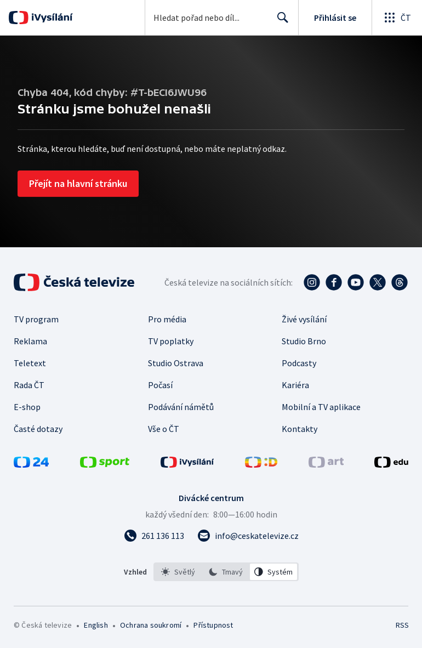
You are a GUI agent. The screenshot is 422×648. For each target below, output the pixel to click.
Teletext (30, 362)
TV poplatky (170, 341)
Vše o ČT (163, 428)
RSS (402, 625)
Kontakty (299, 428)
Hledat (280, 22)
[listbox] (226, 571)
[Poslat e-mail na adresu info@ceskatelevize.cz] (248, 535)
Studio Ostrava (175, 362)
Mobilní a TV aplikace (321, 406)
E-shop (27, 406)
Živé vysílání (304, 319)
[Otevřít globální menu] (397, 17)
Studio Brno (304, 341)
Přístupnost (213, 625)
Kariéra (295, 384)
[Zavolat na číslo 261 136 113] (154, 535)
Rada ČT (29, 384)
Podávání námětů (181, 406)
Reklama (30, 341)
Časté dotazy (38, 428)
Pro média (167, 319)
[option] (178, 572)
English (95, 625)
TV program (36, 319)
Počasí (160, 384)
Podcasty (299, 362)
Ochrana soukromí (150, 625)
